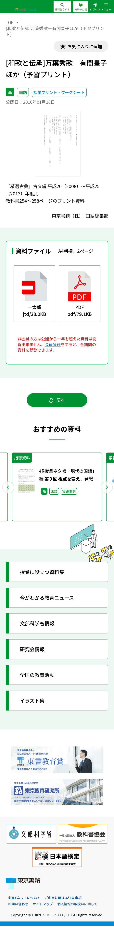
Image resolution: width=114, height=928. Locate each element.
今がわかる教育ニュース (48, 599)
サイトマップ (43, 906)
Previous (8, 488)
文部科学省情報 (38, 625)
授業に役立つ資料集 (43, 574)
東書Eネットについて (24, 900)
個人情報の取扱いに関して (77, 906)
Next (106, 488)
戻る (57, 401)
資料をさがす (62, 7)
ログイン (95, 7)
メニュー (106, 7)
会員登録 (53, 345)
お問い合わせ (18, 906)
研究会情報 (33, 651)
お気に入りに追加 (84, 46)
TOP (10, 22)
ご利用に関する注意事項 (63, 900)
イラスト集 (33, 702)
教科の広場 (80, 7)
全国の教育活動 (38, 676)
